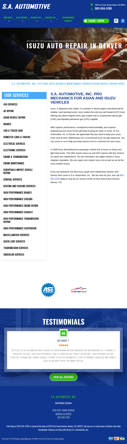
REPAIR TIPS (36, 17)
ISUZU (121, 95)
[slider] (63, 357)
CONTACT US (50, 17)
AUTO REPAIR (21, 17)
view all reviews (63, 388)
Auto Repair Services (63, 414)
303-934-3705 (103, 8)
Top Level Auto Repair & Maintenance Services (65, 95)
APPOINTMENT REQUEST (68, 19)
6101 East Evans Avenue (49, 40)
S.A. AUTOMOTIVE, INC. (24, 95)
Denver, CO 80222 (66, 40)
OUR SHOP (8, 17)
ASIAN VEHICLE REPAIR (105, 95)
